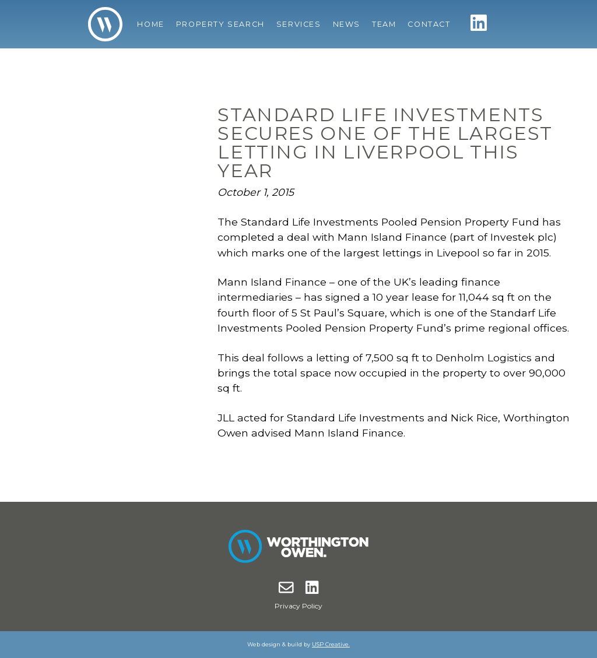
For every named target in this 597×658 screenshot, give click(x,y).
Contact (429, 24)
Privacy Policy (298, 605)
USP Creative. (331, 644)
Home (150, 24)
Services (298, 24)
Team (384, 24)
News (346, 24)
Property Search (220, 24)
